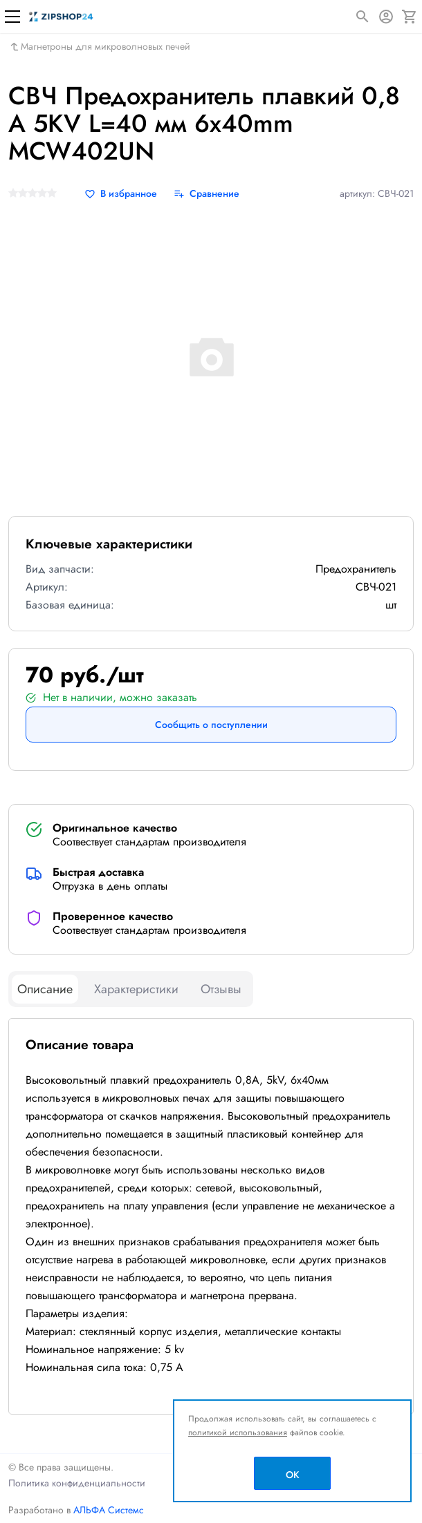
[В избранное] (120, 194)
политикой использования (237, 1432)
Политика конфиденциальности (76, 1483)
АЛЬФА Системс (107, 1510)
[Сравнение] (206, 194)
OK (293, 1475)
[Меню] (12, 16)
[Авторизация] (386, 16)
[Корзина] (409, 16)
